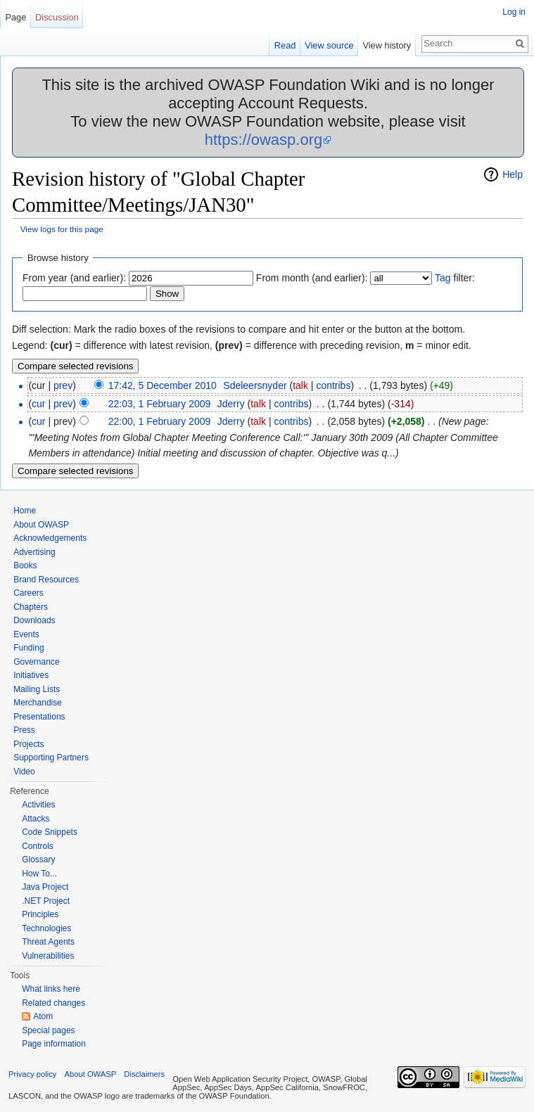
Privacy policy (32, 1074)
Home (24, 511)
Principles (40, 914)
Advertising (34, 552)
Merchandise (37, 703)
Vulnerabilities (48, 956)
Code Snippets (49, 832)
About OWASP (41, 525)
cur (38, 403)
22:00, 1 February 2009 (159, 421)
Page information (54, 1044)
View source (329, 45)
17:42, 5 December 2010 (162, 385)
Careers (28, 593)
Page (15, 17)
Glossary (38, 859)
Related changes (53, 1003)
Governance (36, 662)
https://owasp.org (264, 139)
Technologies (46, 928)
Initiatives (31, 675)
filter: (455, 277)
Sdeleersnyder (254, 385)
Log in (514, 12)
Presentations (39, 717)
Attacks (35, 819)
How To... (39, 873)
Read (285, 45)
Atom (43, 1016)
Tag (443, 277)
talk (300, 385)
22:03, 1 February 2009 (159, 403)
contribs (333, 385)
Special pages (48, 1030)
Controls (37, 846)
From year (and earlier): (74, 277)
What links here (51, 989)
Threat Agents (48, 942)
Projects (28, 744)
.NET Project (46, 901)
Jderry (231, 403)
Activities (38, 805)
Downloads (34, 620)
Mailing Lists (36, 689)
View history (386, 45)
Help (512, 174)
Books (25, 565)
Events (26, 634)
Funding (28, 648)
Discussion (57, 17)
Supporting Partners (51, 757)
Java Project (45, 887)
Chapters (30, 607)
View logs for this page (61, 229)
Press (24, 730)
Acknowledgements (50, 538)
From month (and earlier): (312, 277)
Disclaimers (144, 1074)
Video (23, 772)
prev (62, 385)
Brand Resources (46, 579)
